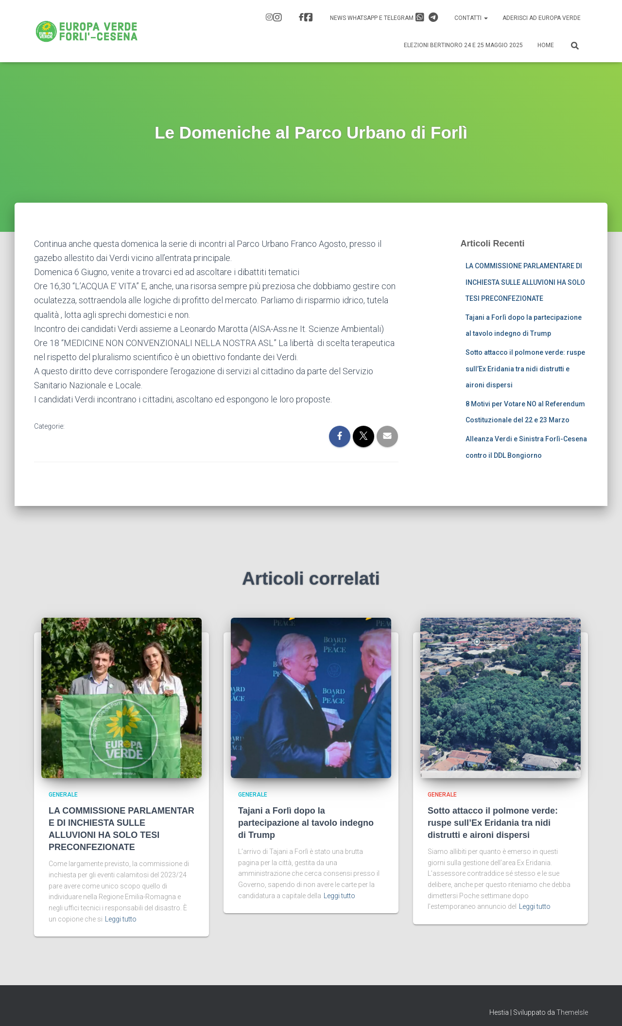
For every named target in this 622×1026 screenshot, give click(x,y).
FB (308, 17)
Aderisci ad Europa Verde (541, 18)
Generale (63, 794)
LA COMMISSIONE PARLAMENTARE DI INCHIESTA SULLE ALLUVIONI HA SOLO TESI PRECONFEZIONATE (525, 282)
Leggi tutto (121, 919)
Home (545, 45)
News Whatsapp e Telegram (384, 17)
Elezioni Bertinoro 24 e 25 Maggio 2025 (463, 45)
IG (277, 17)
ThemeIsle (572, 1012)
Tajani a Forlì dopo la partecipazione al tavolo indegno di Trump (306, 823)
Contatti (471, 18)
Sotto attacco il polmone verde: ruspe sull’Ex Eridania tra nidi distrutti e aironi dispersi (525, 368)
